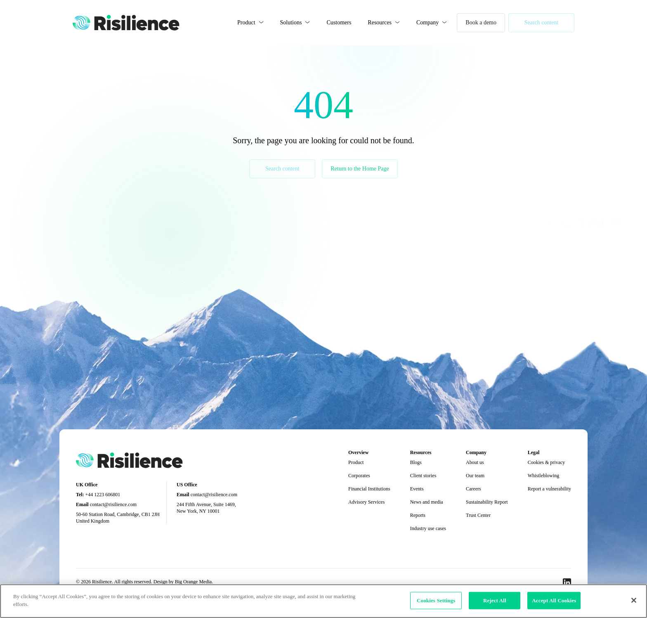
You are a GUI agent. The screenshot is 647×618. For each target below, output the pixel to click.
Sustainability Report (487, 502)
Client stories (423, 475)
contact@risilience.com (113, 504)
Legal (534, 452)
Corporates (359, 475)
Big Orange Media (193, 582)
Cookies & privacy (546, 462)
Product (246, 22)
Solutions (291, 22)
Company (427, 22)
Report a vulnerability (549, 489)
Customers (338, 22)
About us (475, 462)
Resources (380, 22)
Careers (473, 489)
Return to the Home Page (360, 169)
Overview (358, 452)
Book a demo (480, 22)
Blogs (416, 462)
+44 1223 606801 (102, 494)
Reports (417, 515)
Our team (475, 475)
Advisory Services (366, 502)
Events (417, 489)
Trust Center (478, 515)
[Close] (634, 600)
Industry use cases (428, 528)
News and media (426, 502)
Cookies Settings (436, 600)
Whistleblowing (544, 475)
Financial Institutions (369, 489)
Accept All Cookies (554, 600)
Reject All (494, 600)
